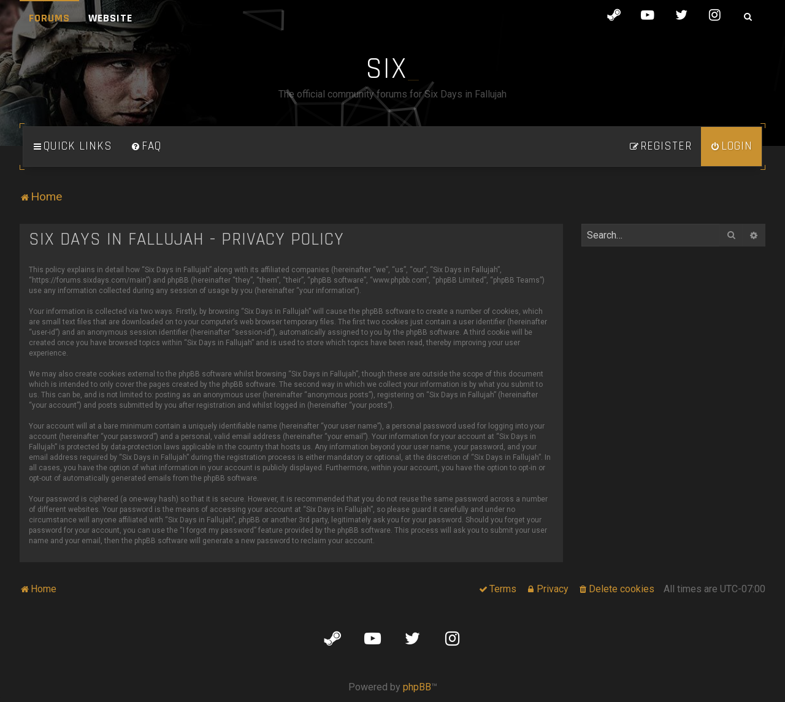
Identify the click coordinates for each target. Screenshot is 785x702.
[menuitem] (145, 146)
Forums (49, 18)
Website (110, 18)
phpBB (417, 687)
